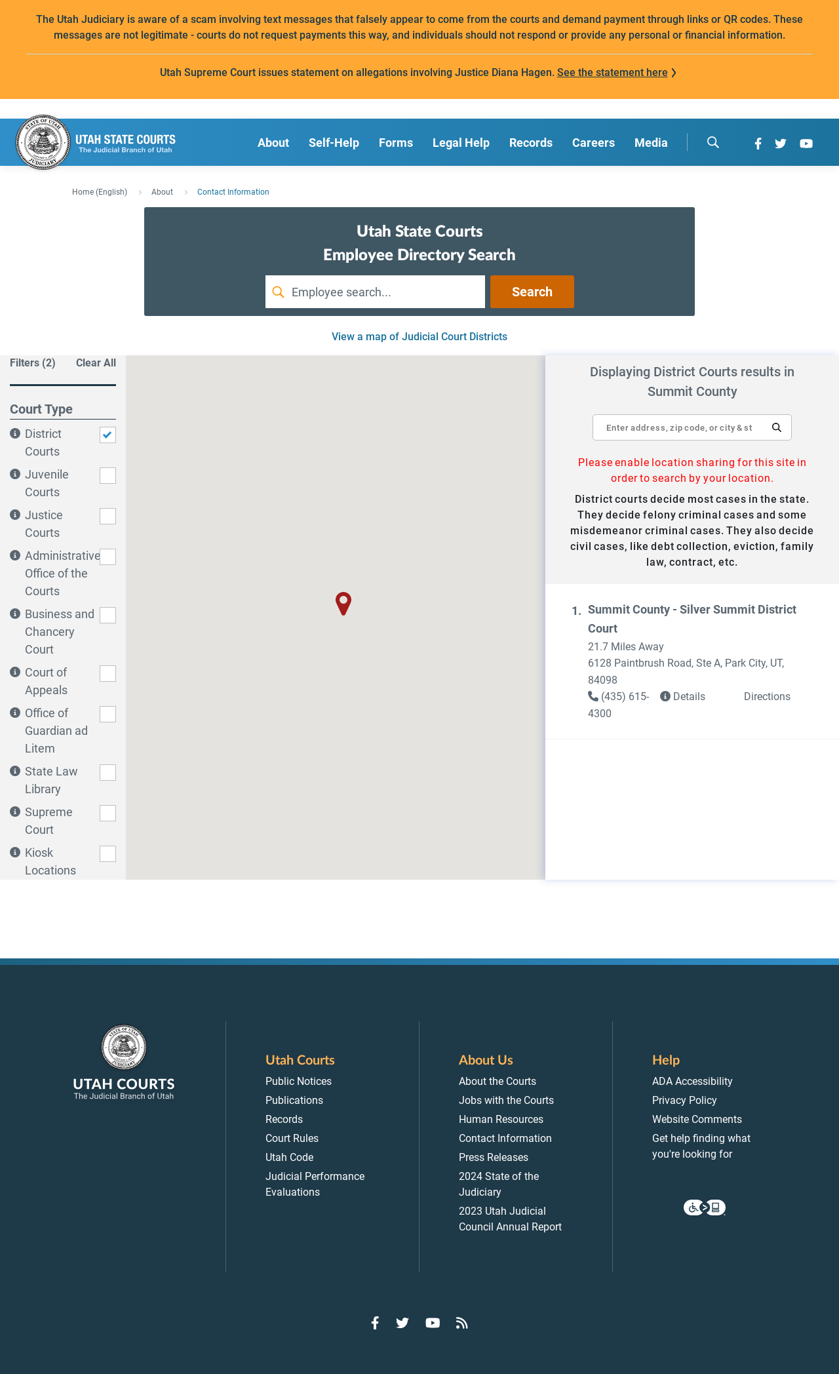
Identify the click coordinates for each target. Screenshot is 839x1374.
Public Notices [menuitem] (298, 1081)
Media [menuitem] (651, 142)
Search (532, 292)
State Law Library (51, 780)
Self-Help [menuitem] (334, 142)
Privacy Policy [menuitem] (684, 1100)
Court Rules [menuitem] (292, 1138)
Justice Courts (44, 524)
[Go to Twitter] (781, 143)
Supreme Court (49, 820)
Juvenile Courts (47, 483)
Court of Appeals (46, 681)
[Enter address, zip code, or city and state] (692, 421)
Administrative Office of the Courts (63, 573)
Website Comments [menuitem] (697, 1119)
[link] (624, 705)
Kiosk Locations (50, 861)
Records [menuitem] (531, 142)
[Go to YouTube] (806, 143)
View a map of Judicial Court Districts (419, 336)
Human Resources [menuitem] (501, 1119)
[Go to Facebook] (758, 143)
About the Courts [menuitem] (497, 1081)
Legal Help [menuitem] (461, 142)
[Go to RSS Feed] (462, 1322)
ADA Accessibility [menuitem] (692, 1081)
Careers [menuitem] (593, 142)
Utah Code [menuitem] (289, 1157)
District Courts (43, 442)
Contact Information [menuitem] (505, 1138)
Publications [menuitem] (294, 1100)
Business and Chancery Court (59, 631)
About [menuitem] (273, 142)
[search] (713, 142)
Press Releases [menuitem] (493, 1157)
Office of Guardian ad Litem (56, 730)
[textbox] (692, 427)
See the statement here (612, 72)
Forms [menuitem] (396, 142)
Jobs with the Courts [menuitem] (506, 1100)
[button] (777, 428)
